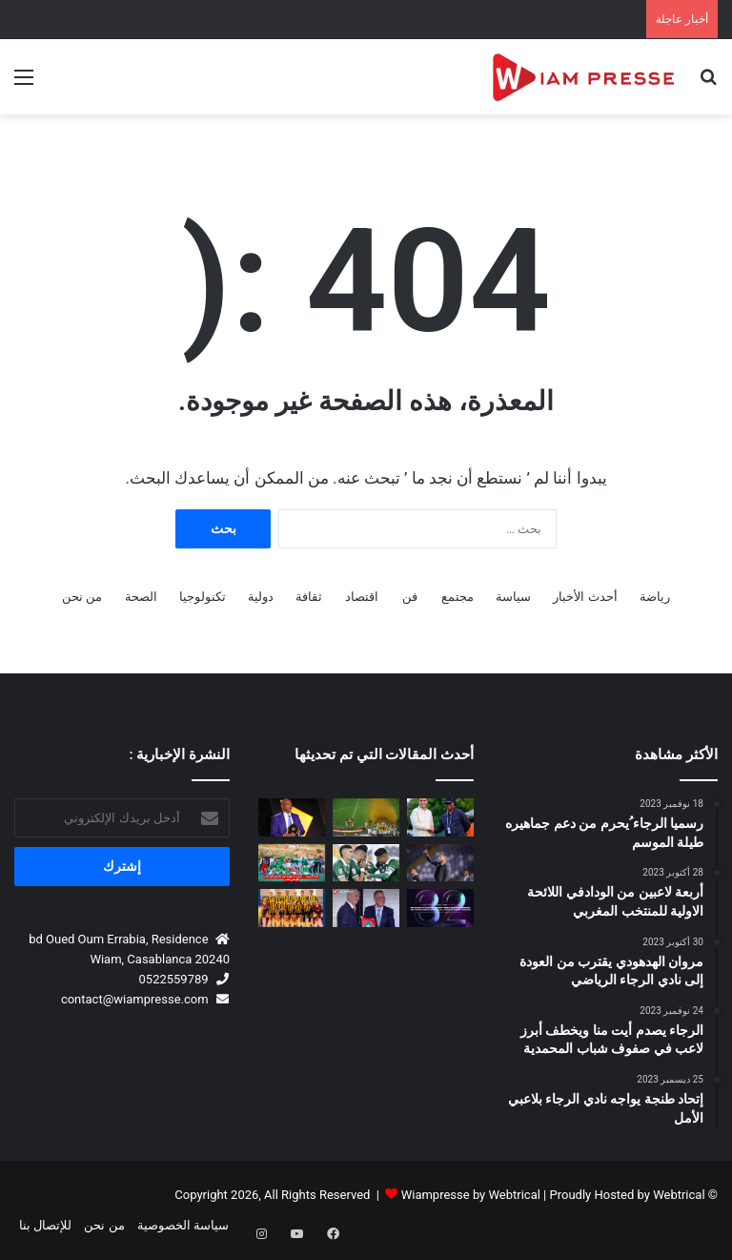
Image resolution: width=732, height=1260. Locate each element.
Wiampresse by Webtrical (470, 1195)
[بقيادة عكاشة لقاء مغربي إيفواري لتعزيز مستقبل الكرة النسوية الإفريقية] (440, 817)
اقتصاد (361, 596)
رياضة (655, 596)
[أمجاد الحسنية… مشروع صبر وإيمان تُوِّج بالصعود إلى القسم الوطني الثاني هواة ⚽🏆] (291, 862)
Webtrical (678, 1195)
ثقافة (308, 596)
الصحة (141, 596)
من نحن (82, 596)
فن (409, 596)
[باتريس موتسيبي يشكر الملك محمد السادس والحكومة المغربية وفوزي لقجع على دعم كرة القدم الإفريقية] (291, 817)
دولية (261, 596)
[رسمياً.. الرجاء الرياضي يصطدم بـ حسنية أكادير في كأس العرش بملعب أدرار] (366, 862)
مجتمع (457, 596)
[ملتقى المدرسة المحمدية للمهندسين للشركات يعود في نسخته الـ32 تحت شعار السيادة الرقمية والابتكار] (440, 907)
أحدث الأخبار (585, 596)
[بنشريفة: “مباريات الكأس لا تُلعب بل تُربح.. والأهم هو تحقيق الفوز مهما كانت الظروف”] (440, 862)
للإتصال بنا (45, 1225)
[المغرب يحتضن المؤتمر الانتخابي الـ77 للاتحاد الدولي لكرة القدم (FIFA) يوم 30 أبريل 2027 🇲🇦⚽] (366, 907)
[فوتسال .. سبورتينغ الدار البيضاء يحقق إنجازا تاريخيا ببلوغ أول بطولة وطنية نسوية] (291, 907)
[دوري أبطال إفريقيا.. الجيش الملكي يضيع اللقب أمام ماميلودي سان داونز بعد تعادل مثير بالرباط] (366, 817)
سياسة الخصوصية (183, 1225)
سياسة (513, 596)
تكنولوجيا (202, 596)
